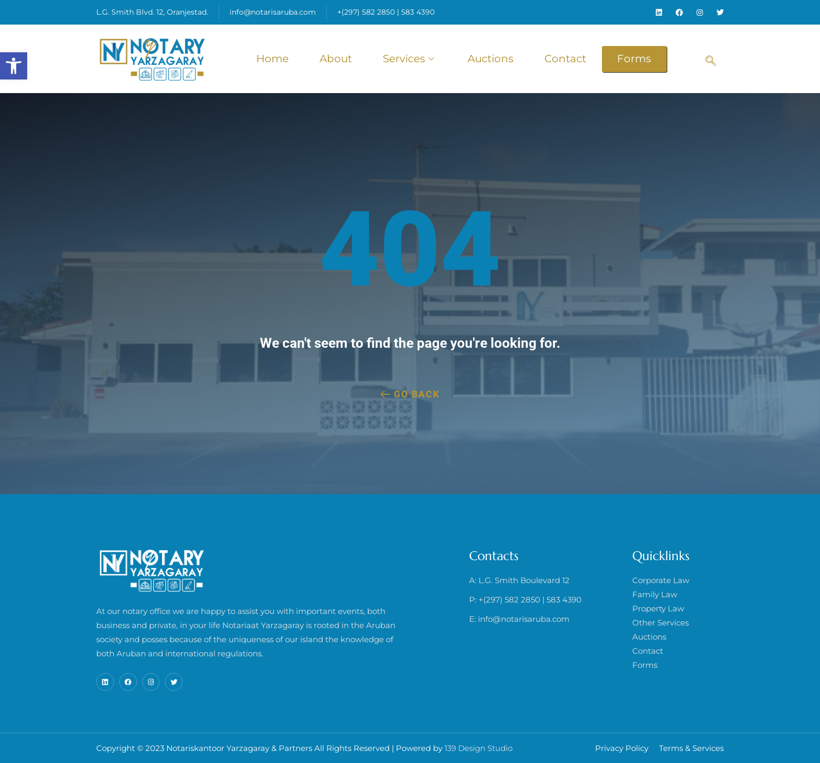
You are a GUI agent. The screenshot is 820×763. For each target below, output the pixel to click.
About (334, 58)
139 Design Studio (478, 748)
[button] (13, 65)
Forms (635, 58)
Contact (566, 58)
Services (409, 58)
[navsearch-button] (710, 53)
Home (271, 58)
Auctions (491, 58)
